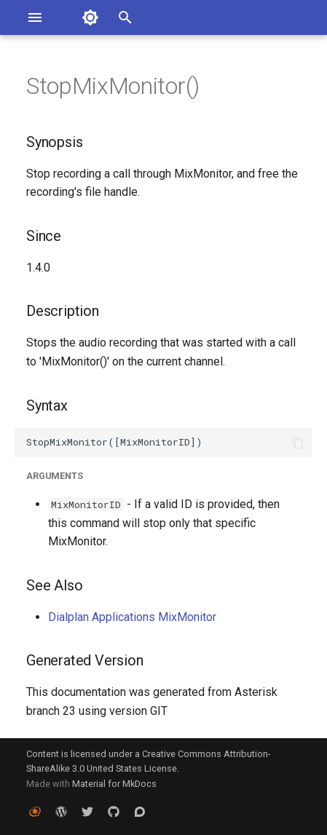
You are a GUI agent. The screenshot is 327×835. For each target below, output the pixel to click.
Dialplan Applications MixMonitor (132, 617)
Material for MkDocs (114, 783)
